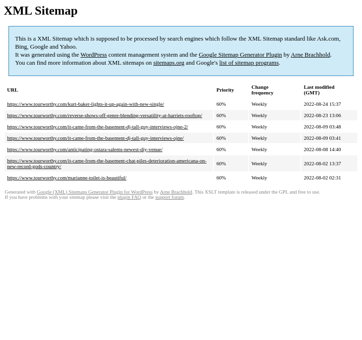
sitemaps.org (168, 62)
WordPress (94, 54)
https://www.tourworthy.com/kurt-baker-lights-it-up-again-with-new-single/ (85, 104)
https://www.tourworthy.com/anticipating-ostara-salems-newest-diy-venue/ (85, 149)
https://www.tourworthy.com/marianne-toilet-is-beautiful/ (66, 177)
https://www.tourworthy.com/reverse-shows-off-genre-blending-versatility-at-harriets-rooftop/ (104, 115)
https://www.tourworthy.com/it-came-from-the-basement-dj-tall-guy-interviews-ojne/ (95, 138)
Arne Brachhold (310, 54)
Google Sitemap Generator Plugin (240, 54)
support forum (169, 197)
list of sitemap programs (249, 62)
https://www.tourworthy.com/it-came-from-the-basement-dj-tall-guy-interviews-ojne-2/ (97, 126)
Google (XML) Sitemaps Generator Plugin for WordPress (95, 192)
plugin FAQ (129, 197)
